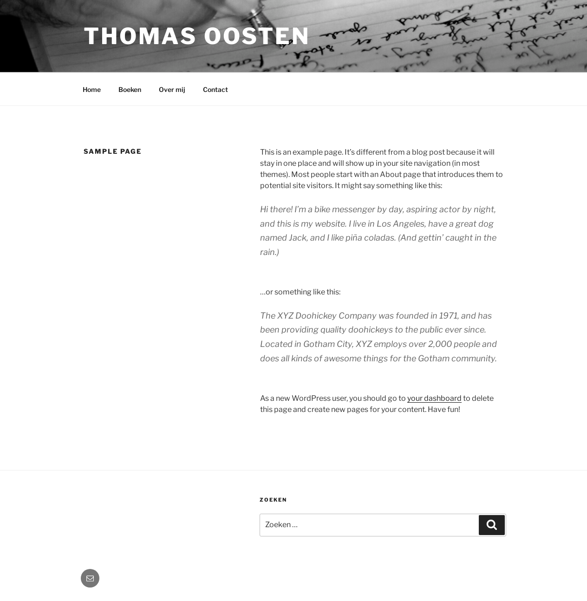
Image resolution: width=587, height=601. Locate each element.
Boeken (129, 89)
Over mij (172, 89)
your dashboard (434, 398)
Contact (215, 89)
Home (92, 89)
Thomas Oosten (197, 36)
